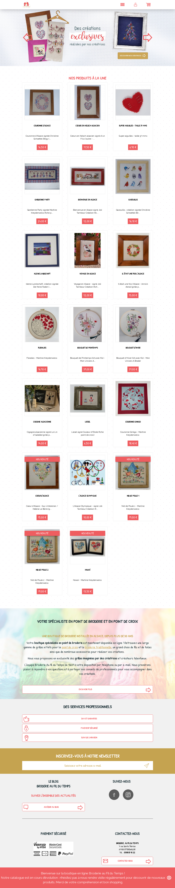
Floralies (42, 347)
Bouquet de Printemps (87, 347)
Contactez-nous (117, 861)
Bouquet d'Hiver (133, 347)
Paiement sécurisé (60, 728)
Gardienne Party (42, 199)
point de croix (70, 647)
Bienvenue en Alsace (87, 199)
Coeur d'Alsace (42, 495)
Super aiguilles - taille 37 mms (133, 125)
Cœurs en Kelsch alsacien (87, 125)
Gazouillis (133, 199)
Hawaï (87, 569)
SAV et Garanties (60, 719)
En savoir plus (85, 689)
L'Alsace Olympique (87, 495)
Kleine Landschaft (42, 273)
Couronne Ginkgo (133, 421)
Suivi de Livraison (60, 738)
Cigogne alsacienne (42, 421)
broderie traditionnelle (98, 647)
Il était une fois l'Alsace (133, 273)
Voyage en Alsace (87, 273)
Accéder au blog (41, 807)
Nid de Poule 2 (42, 569)
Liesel (87, 421)
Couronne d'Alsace (42, 125)
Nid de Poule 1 (133, 495)
